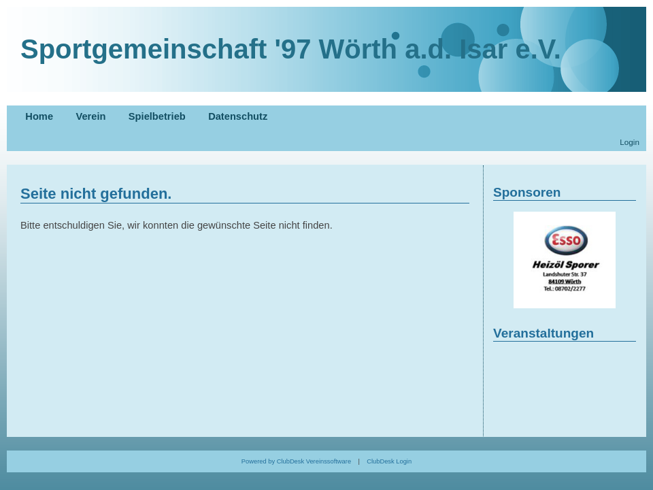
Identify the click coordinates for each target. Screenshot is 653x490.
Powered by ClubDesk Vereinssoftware (296, 461)
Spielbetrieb (157, 116)
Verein (90, 116)
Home (39, 116)
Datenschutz (237, 116)
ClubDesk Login (389, 461)
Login (629, 141)
